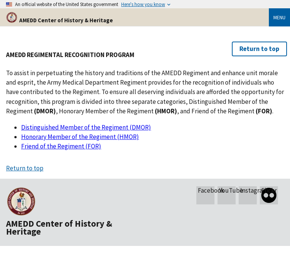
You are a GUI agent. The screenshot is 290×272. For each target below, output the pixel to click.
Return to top (259, 49)
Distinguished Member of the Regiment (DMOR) (86, 127)
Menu (279, 17)
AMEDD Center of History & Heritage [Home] (59, 20)
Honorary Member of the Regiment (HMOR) (80, 137)
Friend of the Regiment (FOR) (61, 146)
